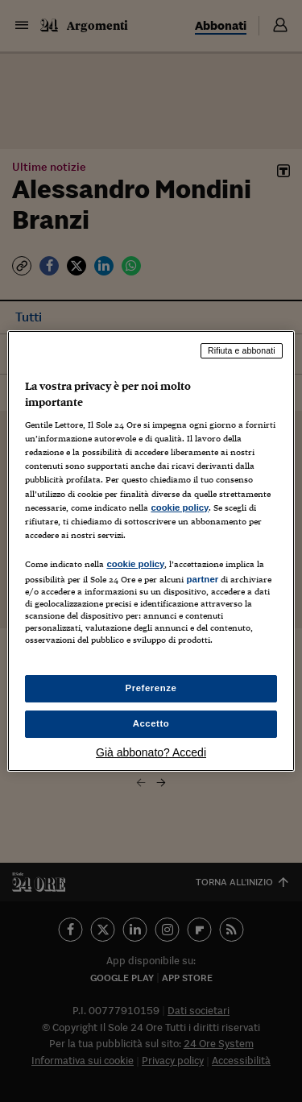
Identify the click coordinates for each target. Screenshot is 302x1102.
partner (202, 579)
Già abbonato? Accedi (151, 752)
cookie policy (180, 507)
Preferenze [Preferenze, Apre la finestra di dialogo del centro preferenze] (151, 688)
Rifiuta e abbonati (241, 350)
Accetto (151, 723)
